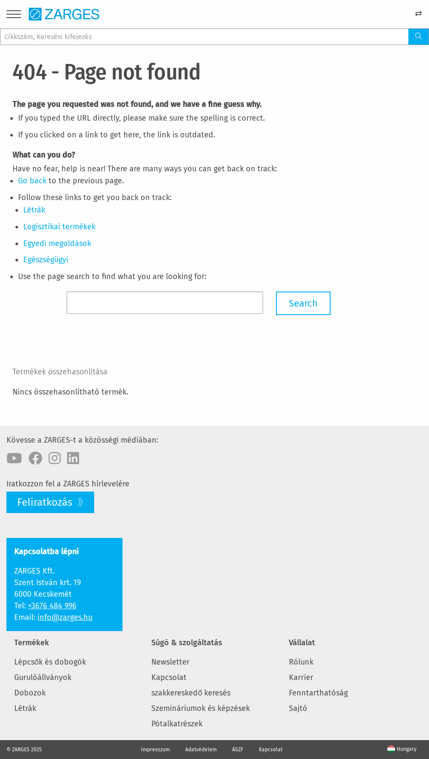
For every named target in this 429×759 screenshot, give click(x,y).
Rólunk (301, 662)
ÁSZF (237, 750)
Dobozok (30, 693)
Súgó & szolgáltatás (186, 642)
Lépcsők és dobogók (50, 662)
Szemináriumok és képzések (200, 708)
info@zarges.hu (64, 617)
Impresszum (155, 750)
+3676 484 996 (52, 605)
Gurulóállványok (42, 677)
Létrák (25, 708)
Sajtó (298, 708)
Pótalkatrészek (176, 724)
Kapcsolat (169, 677)
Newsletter (170, 662)
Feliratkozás (46, 502)
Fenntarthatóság (318, 693)
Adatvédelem (201, 750)
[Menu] (13, 16)
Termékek (31, 642)
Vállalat (302, 642)
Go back (32, 180)
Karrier (301, 677)
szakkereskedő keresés (190, 693)
